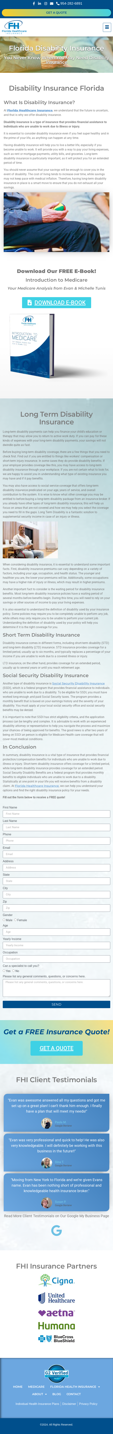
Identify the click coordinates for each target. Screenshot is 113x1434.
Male (9, 920)
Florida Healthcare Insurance (37, 786)
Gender (7, 915)
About (39, 1394)
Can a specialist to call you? (21, 965)
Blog (56, 1394)
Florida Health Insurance (75, 1387)
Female (22, 920)
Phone (7, 834)
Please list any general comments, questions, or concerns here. (44, 976)
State (6, 874)
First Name (10, 807)
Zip (5, 901)
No (17, 971)
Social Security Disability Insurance (78, 683)
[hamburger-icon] (107, 27)
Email (6, 847)
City (5, 888)
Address (8, 861)
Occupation (10, 952)
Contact (74, 1394)
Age (5, 925)
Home (18, 1387)
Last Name (10, 821)
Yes (8, 971)
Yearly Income (12, 939)
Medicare (36, 1387)
